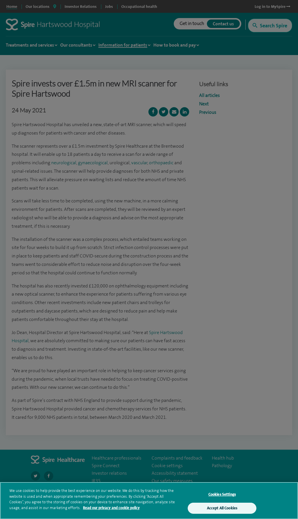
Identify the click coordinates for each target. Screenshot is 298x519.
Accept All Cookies (222, 509)
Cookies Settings (222, 495)
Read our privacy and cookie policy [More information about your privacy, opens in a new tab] (111, 509)
